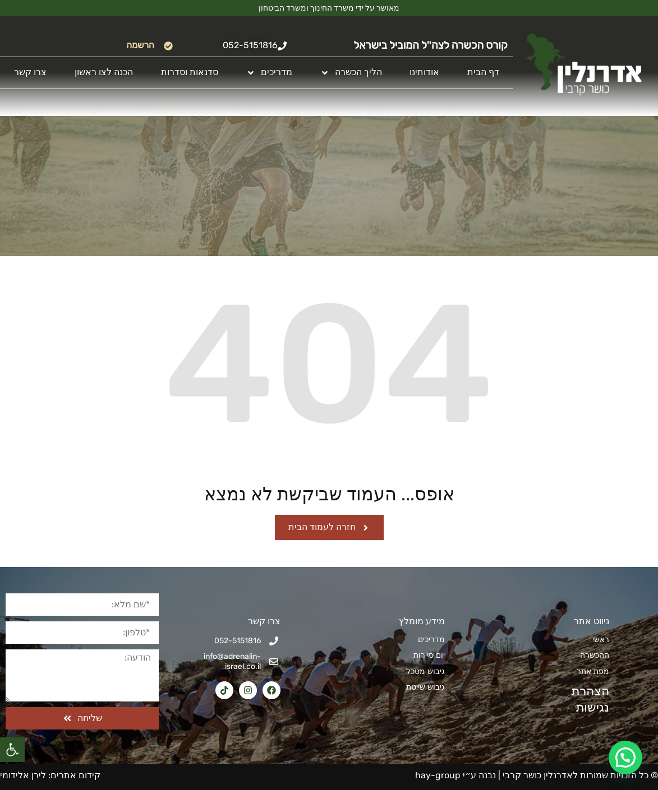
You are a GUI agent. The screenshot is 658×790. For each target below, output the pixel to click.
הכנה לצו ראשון (104, 72)
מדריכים (269, 72)
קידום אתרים (75, 775)
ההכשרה (594, 655)
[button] (12, 749)
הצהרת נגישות (586, 699)
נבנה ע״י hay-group (454, 775)
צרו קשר (30, 72)
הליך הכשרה (351, 72)
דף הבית (483, 72)
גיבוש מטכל (425, 671)
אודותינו (424, 72)
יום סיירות (429, 655)
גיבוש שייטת (425, 687)
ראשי (600, 639)
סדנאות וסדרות (189, 72)
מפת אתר (593, 671)
